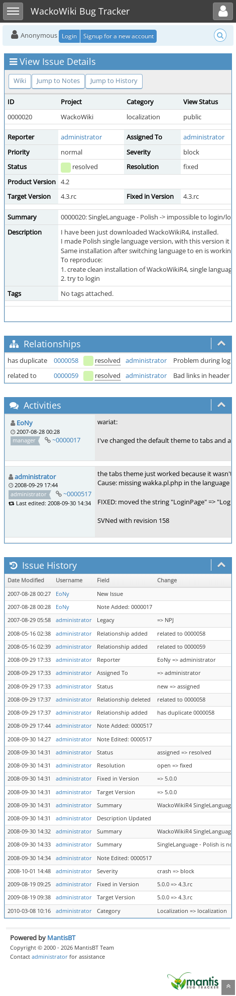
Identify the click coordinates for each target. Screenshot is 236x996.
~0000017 (66, 439)
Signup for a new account (118, 36)
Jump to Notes (58, 80)
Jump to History (114, 80)
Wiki (20, 80)
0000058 (66, 360)
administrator (81, 136)
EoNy (25, 422)
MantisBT (61, 937)
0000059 (66, 375)
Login (69, 36)
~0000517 (77, 493)
